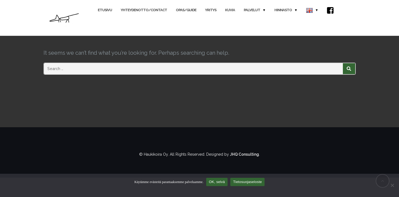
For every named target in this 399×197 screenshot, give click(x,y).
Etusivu (105, 10)
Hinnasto (283, 10)
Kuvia (230, 10)
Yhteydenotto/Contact (144, 10)
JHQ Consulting (244, 154)
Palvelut (252, 10)
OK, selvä (217, 182)
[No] (392, 185)
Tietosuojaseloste (247, 182)
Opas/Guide (186, 10)
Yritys (210, 10)
